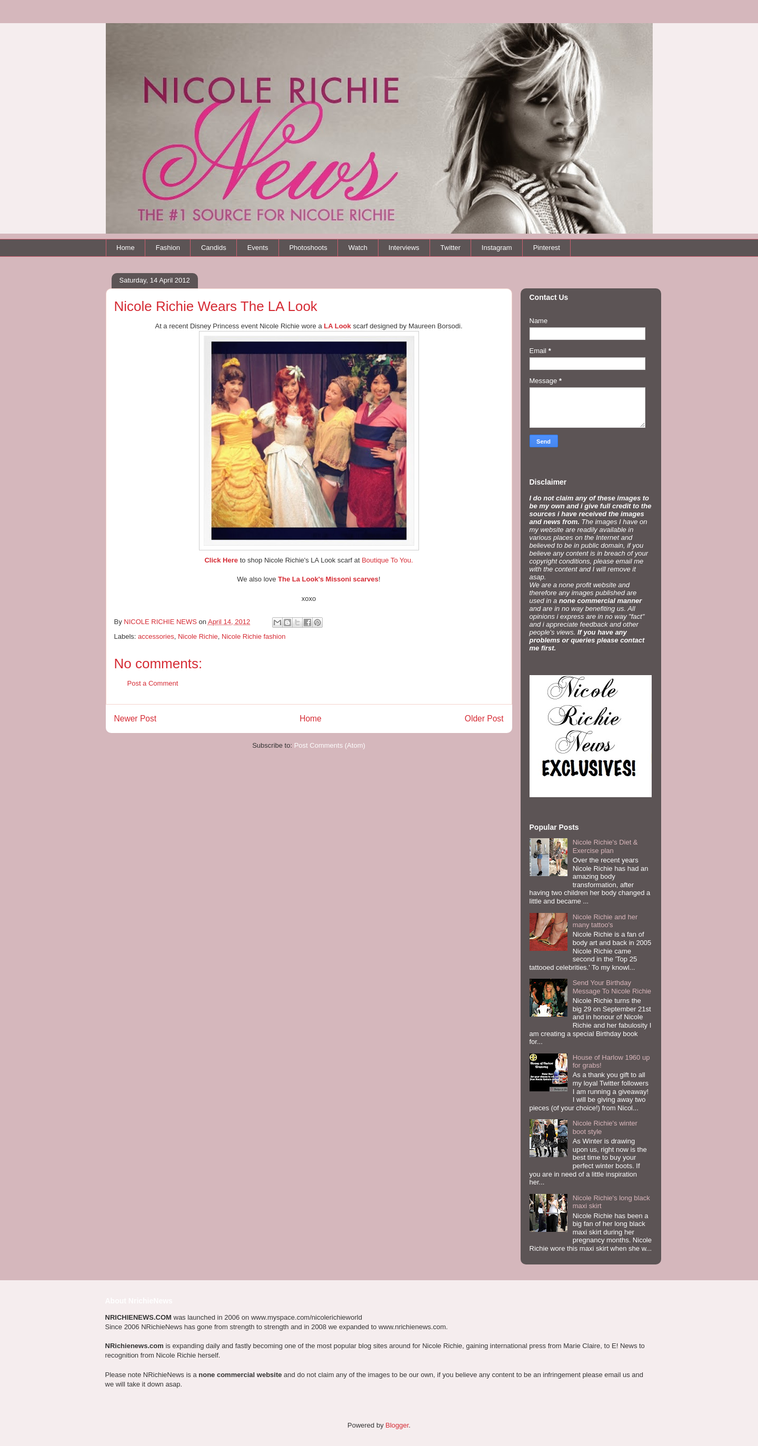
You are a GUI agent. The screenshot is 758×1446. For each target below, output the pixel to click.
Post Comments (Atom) (329, 745)
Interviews (404, 248)
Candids (213, 248)
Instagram (497, 248)
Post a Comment (152, 683)
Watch (357, 248)
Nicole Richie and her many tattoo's (605, 921)
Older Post (484, 718)
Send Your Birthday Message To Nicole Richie (612, 987)
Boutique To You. (387, 560)
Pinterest (546, 248)
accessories (156, 636)
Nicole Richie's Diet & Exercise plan (605, 846)
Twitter (451, 248)
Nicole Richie (198, 636)
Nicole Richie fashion (253, 636)
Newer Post (135, 718)
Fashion (168, 248)
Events (257, 248)
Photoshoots (308, 248)
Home (125, 248)
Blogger (396, 1425)
